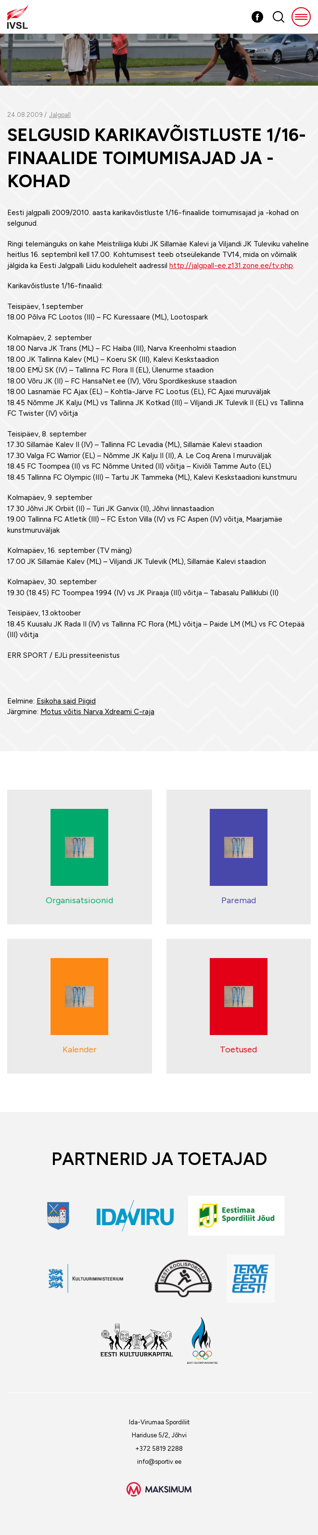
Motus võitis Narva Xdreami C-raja (97, 711)
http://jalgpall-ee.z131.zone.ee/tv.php (231, 265)
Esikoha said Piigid (66, 701)
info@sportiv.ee (159, 1461)
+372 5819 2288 (159, 1448)
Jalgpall (60, 114)
